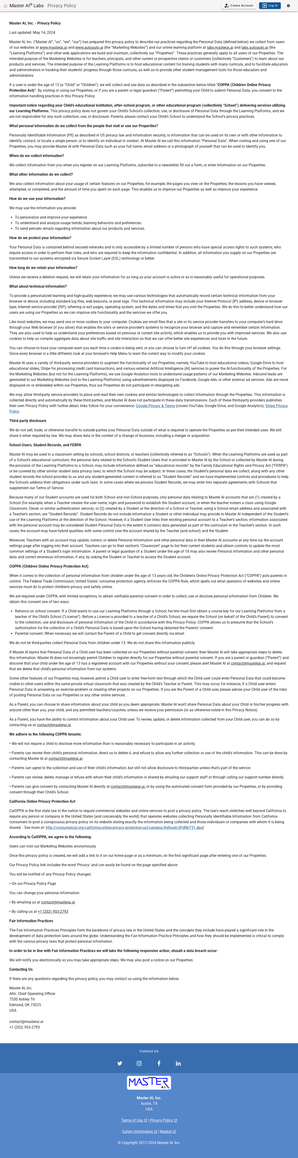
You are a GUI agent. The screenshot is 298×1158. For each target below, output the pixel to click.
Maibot (166, 1131)
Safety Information (138, 1131)
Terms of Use (132, 1120)
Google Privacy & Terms (155, 406)
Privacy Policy (162, 1120)
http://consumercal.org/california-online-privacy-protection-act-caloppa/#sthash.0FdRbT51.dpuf (125, 827)
